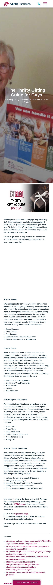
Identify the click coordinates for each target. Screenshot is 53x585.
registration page (21, 514)
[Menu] (45, 3)
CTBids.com (19, 504)
